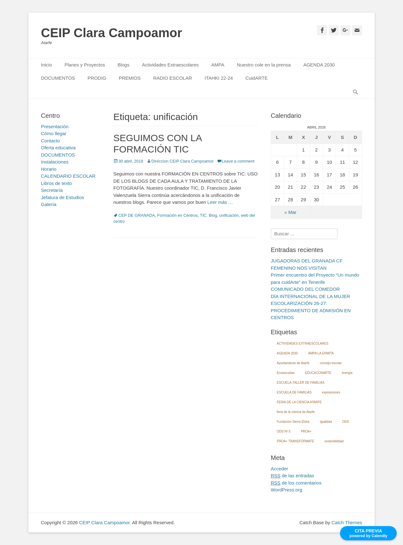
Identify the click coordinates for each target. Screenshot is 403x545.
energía (347, 373)
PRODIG (97, 78)
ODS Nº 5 (284, 431)
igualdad (326, 421)
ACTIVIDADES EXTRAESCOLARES (302, 343)
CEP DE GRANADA (136, 215)
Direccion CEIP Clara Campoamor (182, 161)
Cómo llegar (53, 133)
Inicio (46, 64)
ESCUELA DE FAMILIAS (294, 392)
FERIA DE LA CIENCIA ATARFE (299, 402)
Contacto (50, 140)
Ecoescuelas (286, 373)
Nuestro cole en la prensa (264, 64)
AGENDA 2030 (319, 64)
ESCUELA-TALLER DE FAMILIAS (301, 382)
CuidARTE (257, 78)
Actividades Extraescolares (170, 64)
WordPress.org (286, 489)
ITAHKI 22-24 (219, 78)
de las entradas (292, 476)
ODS (345, 421)
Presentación (55, 126)
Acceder (279, 468)
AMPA (217, 64)
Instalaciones (55, 161)
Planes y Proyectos (85, 64)
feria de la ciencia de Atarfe (296, 412)
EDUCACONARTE (318, 373)
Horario (48, 169)
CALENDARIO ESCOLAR (68, 176)
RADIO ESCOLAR (172, 78)
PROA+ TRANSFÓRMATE (295, 441)
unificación (228, 215)
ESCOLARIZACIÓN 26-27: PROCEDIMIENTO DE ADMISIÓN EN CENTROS (311, 310)
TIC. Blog (208, 215)
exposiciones (331, 392)
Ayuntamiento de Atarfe (293, 363)
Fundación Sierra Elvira (293, 421)
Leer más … (220, 202)
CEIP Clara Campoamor (111, 33)
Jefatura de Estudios (62, 197)
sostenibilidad (334, 441)
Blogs (123, 64)
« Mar (290, 212)
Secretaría (52, 190)
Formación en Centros (177, 215)
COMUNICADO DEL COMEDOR (305, 289)
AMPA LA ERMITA (321, 353)
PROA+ (306, 431)
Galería (48, 204)
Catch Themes (347, 522)
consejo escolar (331, 363)
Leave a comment (238, 161)
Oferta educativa (58, 147)
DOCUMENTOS (58, 78)
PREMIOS (129, 78)
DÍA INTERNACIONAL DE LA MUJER (310, 296)
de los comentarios (296, 483)
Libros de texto (56, 183)
